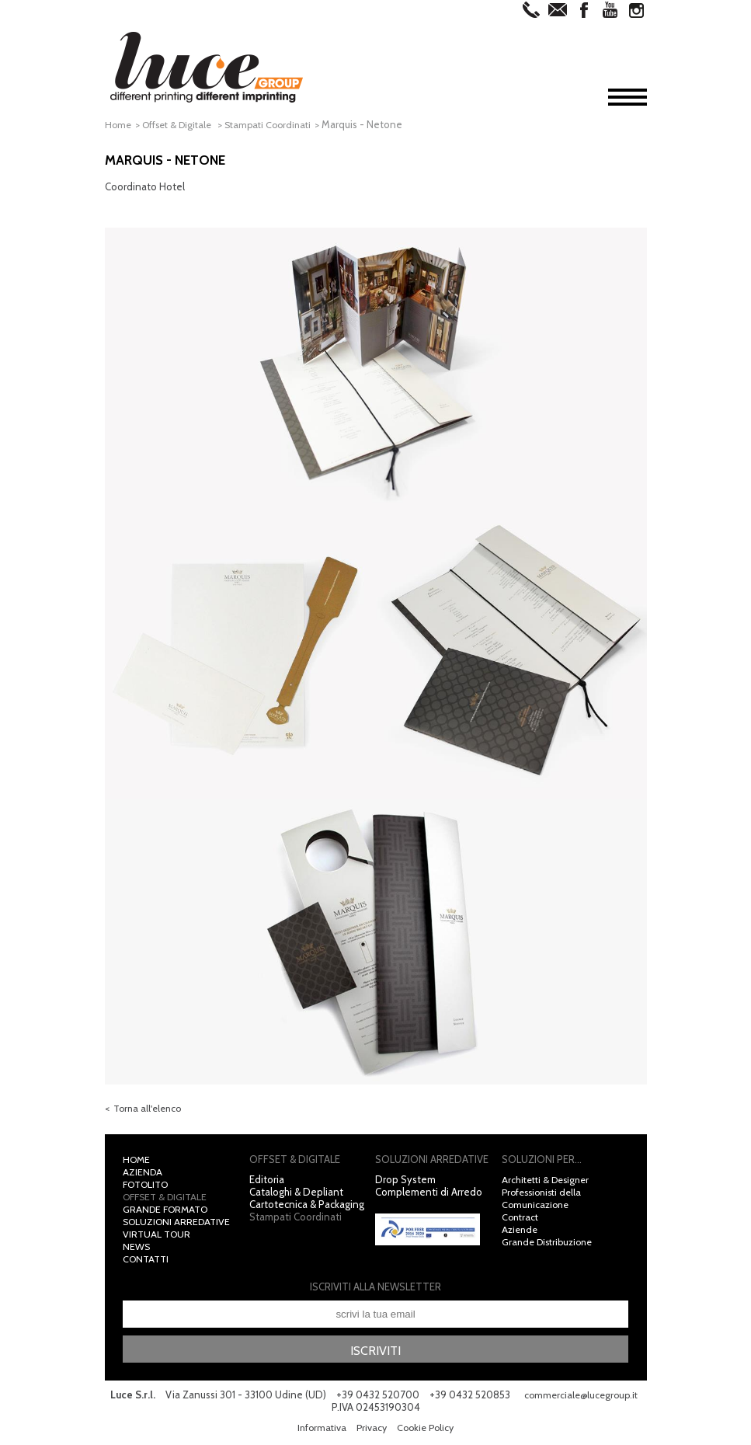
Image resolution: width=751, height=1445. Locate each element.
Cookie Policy (427, 1431)
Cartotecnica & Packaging (306, 1207)
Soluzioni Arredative (179, 1224)
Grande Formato (168, 1212)
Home (119, 124)
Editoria (266, 1182)
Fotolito (149, 1187)
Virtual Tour (158, 1237)
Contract (521, 1219)
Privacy (371, 1431)
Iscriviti (375, 1353)
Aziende (521, 1232)
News (137, 1249)
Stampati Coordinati (279, 124)
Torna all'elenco (149, 1112)
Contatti (147, 1261)
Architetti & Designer (549, 1182)
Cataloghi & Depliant (296, 1195)
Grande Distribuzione (551, 1244)
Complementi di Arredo (428, 1195)
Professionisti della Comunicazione (545, 1201)
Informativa (319, 1431)
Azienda (143, 1174)
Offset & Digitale (183, 124)
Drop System (405, 1182)
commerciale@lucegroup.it (326, 1411)
